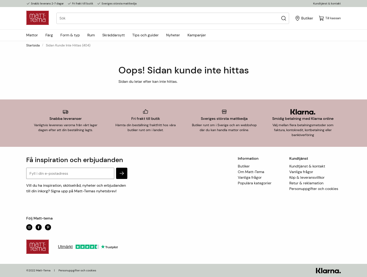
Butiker (244, 166)
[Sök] (283, 18)
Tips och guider (145, 35)
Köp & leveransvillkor (307, 177)
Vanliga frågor (250, 177)
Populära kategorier (255, 183)
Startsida (33, 45)
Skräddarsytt (113, 35)
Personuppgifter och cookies (313, 188)
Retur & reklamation (306, 183)
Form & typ (70, 35)
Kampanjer (196, 35)
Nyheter (173, 35)
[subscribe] (121, 173)
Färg (49, 35)
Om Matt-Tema (251, 171)
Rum (91, 35)
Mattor (32, 35)
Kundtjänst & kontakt (327, 3)
